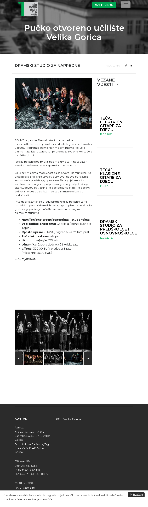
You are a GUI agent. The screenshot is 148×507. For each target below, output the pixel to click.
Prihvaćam (136, 494)
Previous (18, 358)
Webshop (104, 5)
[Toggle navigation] (125, 4)
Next (88, 358)
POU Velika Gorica (68, 419)
